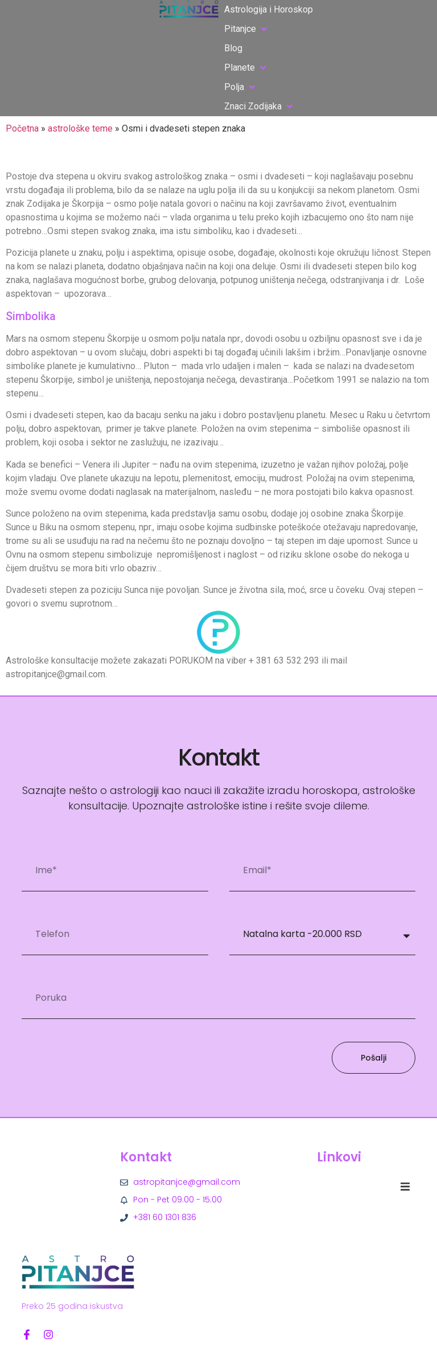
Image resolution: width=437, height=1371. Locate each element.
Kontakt (146, 1157)
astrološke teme (80, 128)
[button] (246, 29)
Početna (22, 128)
